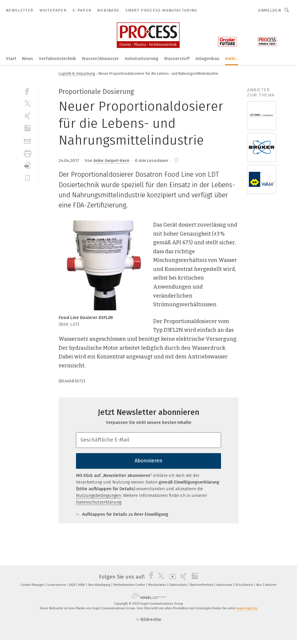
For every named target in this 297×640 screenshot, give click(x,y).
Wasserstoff (177, 58)
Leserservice (57, 585)
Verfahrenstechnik (57, 58)
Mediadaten (157, 585)
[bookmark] (176, 160)
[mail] (27, 140)
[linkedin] (27, 128)
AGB (72, 585)
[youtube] (171, 577)
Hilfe (82, 585)
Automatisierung (141, 58)
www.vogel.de (247, 608)
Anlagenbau (207, 58)
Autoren (271, 585)
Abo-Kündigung (99, 585)
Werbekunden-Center (129, 585)
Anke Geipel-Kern (111, 160)
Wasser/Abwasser (100, 58)
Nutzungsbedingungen (98, 495)
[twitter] (27, 103)
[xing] (27, 115)
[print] (27, 153)
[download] (27, 165)
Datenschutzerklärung (98, 502)
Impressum (224, 585)
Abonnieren (148, 460)
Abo (259, 585)
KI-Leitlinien (245, 585)
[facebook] (27, 90)
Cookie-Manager (32, 585)
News (27, 58)
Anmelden (269, 10)
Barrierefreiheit (202, 585)
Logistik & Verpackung (77, 73)
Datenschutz (178, 585)
